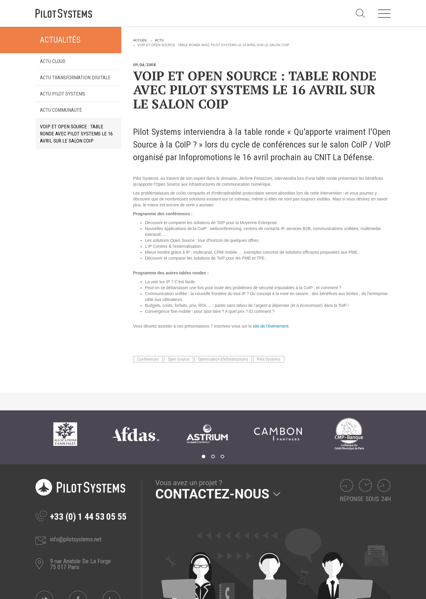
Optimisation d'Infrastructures (223, 359)
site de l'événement (270, 326)
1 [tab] (203, 456)
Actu (159, 40)
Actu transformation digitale (75, 77)
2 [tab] (213, 456)
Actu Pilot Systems (62, 94)
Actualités (60, 40)
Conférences (148, 359)
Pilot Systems (268, 359)
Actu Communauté (61, 110)
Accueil (140, 40)
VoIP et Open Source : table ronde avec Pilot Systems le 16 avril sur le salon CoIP (76, 134)
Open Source (178, 359)
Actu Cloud (52, 61)
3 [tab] (222, 456)
